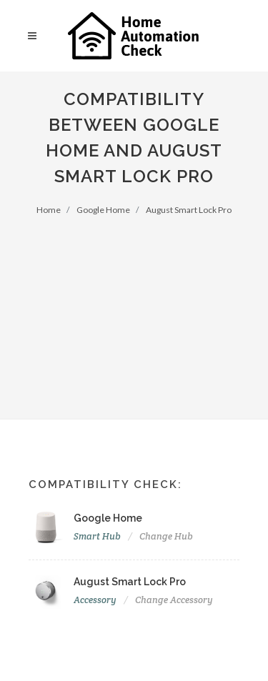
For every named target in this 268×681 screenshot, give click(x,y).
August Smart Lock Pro (189, 209)
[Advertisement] (134, 309)
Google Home (103, 209)
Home (48, 209)
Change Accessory (174, 600)
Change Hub (166, 536)
